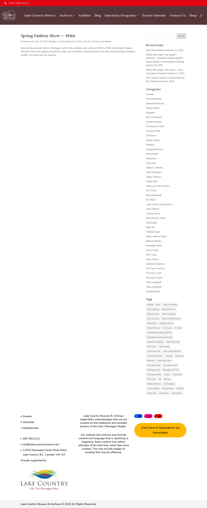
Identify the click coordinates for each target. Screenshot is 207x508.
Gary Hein (151, 163)
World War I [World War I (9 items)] (164, 393)
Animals (150, 94)
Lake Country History (40, 15)
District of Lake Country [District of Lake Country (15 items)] (171, 318)
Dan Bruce (151, 135)
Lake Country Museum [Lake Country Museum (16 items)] (172, 351)
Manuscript (151, 222)
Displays (150, 144)
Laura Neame (105, 41)
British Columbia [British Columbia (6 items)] (169, 314)
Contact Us (178, 15)
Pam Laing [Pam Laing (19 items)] (151, 379)
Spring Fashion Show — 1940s (48, 35)
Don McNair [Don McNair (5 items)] (152, 323)
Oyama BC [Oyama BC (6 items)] (177, 374)
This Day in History (155, 268)
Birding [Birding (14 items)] (150, 304)
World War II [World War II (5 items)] (177, 393)
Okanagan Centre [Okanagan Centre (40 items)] (170, 365)
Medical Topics (153, 231)
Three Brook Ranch (155, 50)
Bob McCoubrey (154, 117)
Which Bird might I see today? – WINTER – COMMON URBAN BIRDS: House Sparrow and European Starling (165, 58)
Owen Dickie (152, 250)
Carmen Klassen (154, 121)
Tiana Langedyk (153, 282)
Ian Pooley (151, 190)
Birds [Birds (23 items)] (158, 304)
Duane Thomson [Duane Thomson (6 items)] (153, 328)
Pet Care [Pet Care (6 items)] (167, 379)
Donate (27, 416)
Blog (98, 15)
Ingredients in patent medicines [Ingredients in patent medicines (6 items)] (159, 337)
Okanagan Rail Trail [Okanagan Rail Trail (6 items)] (171, 370)
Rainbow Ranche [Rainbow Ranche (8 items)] (154, 384)
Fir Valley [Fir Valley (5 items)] (178, 328)
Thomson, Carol (153, 273)
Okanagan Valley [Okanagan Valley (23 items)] (154, 374)
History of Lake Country (87, 41)
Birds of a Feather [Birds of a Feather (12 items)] (170, 304)
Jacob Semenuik (153, 195)
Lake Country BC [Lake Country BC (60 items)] (153, 351)
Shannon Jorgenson (155, 263)
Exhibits (85, 15)
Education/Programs (120, 15)
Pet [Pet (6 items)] (160, 379)
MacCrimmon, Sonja (155, 218)
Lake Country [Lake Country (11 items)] (164, 346)
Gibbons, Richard (154, 167)
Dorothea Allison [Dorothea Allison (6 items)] (166, 323)
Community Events (67, 41)
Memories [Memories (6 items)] (151, 360)
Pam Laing (151, 254)
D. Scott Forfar (153, 131)
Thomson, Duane (154, 277)
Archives (65, 15)
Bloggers (53, 41)
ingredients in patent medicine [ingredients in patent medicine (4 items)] (159, 332)
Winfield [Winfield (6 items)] (180, 388)
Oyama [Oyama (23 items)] (167, 374)
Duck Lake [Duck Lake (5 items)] (167, 328)
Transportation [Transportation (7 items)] (168, 388)
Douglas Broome (154, 149)
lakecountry (28, 41)
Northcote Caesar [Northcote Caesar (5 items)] (165, 360)
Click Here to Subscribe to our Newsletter (160, 430)
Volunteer (28, 422)
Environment (152, 153)
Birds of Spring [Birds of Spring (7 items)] (153, 309)
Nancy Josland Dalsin (156, 236)
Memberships (31, 428)
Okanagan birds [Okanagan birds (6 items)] (153, 365)
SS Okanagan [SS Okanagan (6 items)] (169, 384)
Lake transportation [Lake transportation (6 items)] (155, 356)
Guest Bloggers (153, 172)
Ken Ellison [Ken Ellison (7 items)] (151, 346)
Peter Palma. (152, 259)
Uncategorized (153, 291)
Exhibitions (151, 158)
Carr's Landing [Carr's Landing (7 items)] (153, 318)
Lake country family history (159, 204)
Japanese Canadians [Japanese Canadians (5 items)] (155, 342)
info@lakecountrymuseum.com (41, 444)
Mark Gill (150, 227)
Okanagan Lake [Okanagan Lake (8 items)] (153, 370)
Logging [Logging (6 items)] (169, 356)
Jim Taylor (151, 199)
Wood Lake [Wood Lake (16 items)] (151, 393)
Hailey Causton (153, 176)
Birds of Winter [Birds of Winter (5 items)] (153, 314)
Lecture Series (153, 213)
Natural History (153, 241)
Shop (193, 15)
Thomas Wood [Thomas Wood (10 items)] (153, 388)
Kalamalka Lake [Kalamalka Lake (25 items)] (173, 342)
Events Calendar (154, 15)
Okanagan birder (154, 245)
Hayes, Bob (152, 181)
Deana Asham (153, 140)
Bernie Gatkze (153, 108)
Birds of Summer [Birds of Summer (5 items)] (168, 309)
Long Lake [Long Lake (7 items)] (179, 356)
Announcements (154, 98)
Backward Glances (155, 103)
